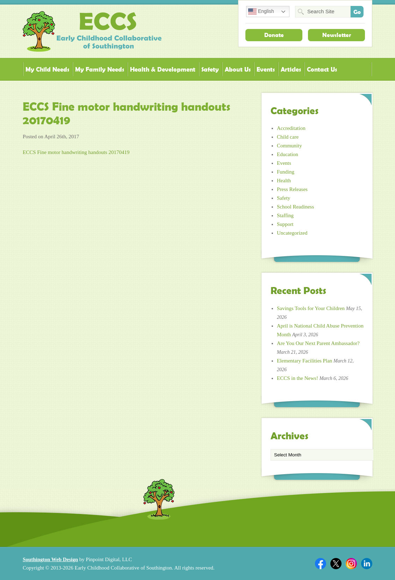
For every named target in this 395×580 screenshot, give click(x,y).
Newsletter (336, 34)
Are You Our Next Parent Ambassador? (318, 343)
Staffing (285, 215)
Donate (274, 34)
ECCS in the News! (297, 378)
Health (284, 180)
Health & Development (162, 69)
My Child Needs (47, 69)
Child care (288, 137)
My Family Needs (99, 69)
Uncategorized (292, 233)
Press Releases (292, 189)
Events (266, 69)
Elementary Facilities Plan (304, 361)
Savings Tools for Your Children (311, 308)
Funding (285, 172)
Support (285, 224)
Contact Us (322, 69)
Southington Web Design (50, 559)
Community (289, 145)
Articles (291, 69)
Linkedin (366, 563)
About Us (238, 69)
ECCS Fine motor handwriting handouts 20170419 (76, 152)
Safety (210, 69)
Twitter (336, 563)
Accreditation (291, 128)
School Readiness (295, 207)
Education (287, 154)
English (261, 11)
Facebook (320, 563)
